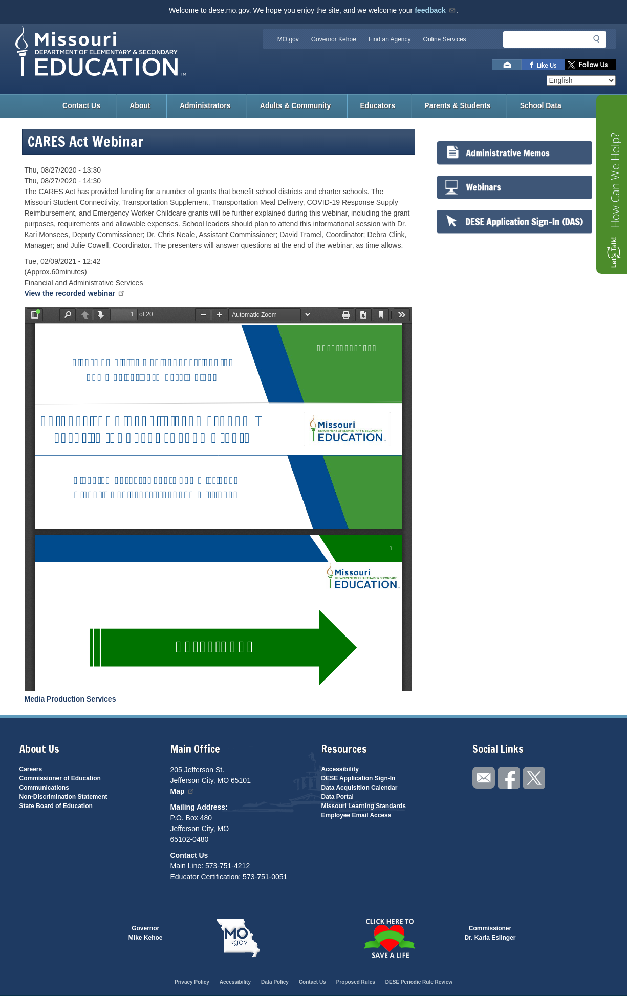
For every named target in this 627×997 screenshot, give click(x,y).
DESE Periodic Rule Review (418, 982)
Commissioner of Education (60, 778)
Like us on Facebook (543, 64)
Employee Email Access (356, 815)
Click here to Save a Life (389, 938)
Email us (507, 64)
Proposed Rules (355, 982)
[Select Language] (581, 80)
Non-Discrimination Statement (63, 796)
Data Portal (337, 796)
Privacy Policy (192, 982)
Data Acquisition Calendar (359, 787)
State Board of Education (56, 806)
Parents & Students (457, 105)
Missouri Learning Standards (363, 806)
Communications (44, 787)
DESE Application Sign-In (358, 778)
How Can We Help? (614, 180)
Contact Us (81, 105)
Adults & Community (295, 105)
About (139, 105)
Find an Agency (390, 39)
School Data (540, 105)
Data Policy (275, 982)
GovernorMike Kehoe (145, 933)
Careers (30, 769)
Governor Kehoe (333, 39)
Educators (377, 105)
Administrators (205, 105)
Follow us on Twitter (590, 64)
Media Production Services (70, 699)
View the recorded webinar (75, 293)
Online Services (444, 39)
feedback (435, 10)
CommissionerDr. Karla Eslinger (490, 933)
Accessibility (340, 769)
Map (182, 791)
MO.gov (288, 39)
